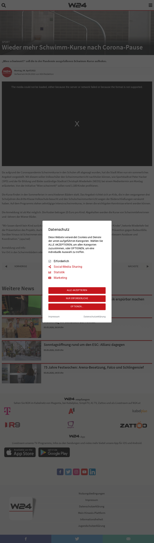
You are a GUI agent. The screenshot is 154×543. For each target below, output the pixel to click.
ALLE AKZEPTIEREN (77, 290)
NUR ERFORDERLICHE (77, 298)
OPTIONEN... (77, 306)
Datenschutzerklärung (95, 317)
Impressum (54, 317)
